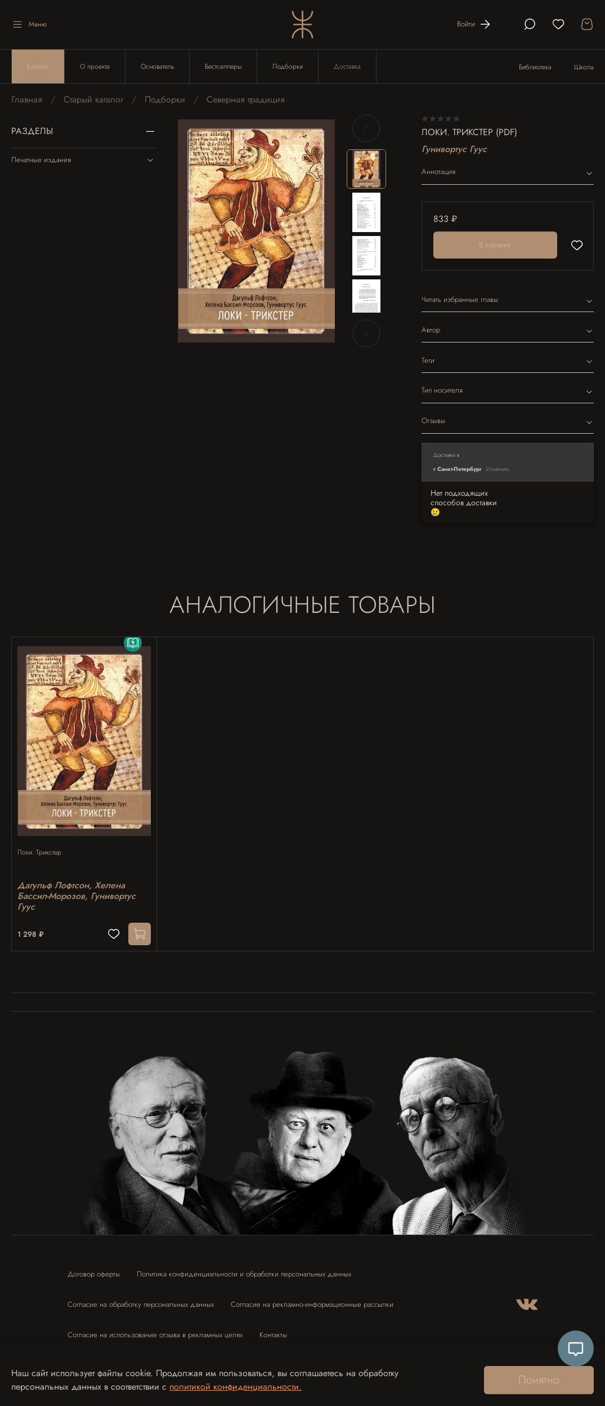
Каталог (38, 66)
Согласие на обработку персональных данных (141, 1299)
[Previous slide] (366, 128)
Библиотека (535, 67)
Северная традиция (246, 99)
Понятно (538, 1380)
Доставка (347, 66)
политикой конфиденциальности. (235, 1386)
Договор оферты (94, 1268)
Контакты (273, 1329)
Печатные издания (83, 160)
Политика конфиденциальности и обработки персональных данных (244, 1268)
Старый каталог (93, 99)
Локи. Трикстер (45, 841)
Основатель (157, 66)
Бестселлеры (223, 66)
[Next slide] (366, 333)
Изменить (498, 469)
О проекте (95, 66)
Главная (26, 99)
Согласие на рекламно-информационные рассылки (312, 1299)
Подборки (287, 66)
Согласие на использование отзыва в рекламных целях (155, 1329)
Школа (584, 67)
